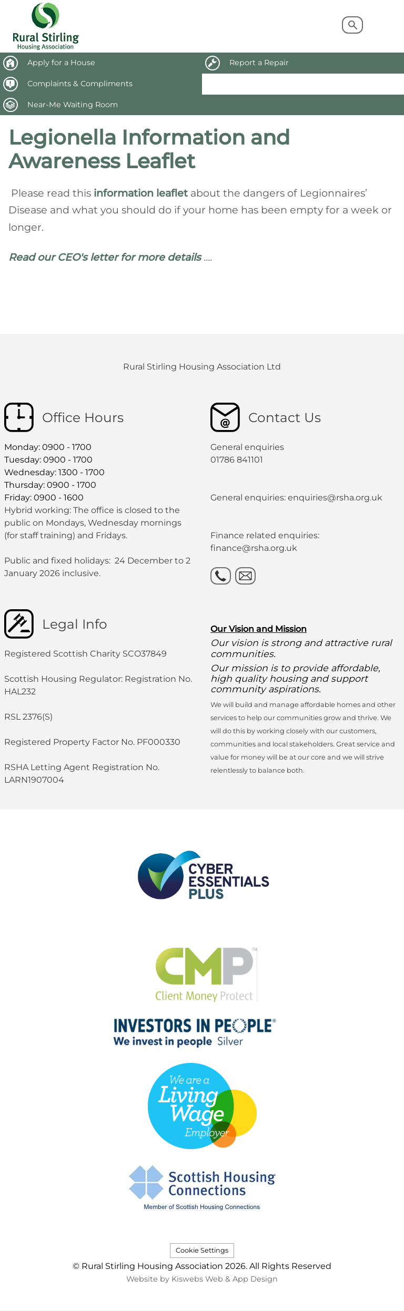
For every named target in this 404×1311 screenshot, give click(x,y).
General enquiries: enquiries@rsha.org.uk (296, 498)
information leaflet (142, 193)
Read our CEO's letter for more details (104, 257)
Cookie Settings (202, 1250)
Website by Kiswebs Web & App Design (202, 1279)
